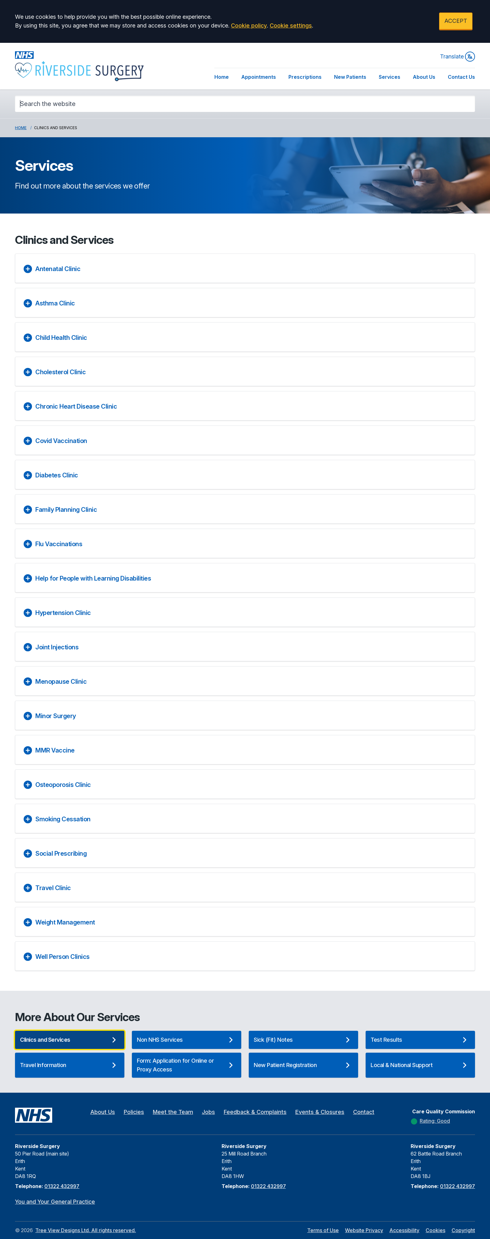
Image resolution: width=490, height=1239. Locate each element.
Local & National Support (420, 1065)
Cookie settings (291, 25)
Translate (457, 57)
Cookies (435, 1230)
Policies (134, 1112)
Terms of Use (323, 1230)
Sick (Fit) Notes (303, 1040)
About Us (424, 77)
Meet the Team (173, 1112)
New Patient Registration (303, 1065)
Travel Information (69, 1065)
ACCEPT (455, 21)
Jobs (208, 1112)
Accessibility (404, 1230)
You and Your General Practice (55, 1201)
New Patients (350, 77)
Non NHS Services (186, 1040)
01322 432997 (61, 1186)
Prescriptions (305, 77)
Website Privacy (364, 1230)
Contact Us (461, 77)
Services (389, 77)
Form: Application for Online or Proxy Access (186, 1065)
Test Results (420, 1040)
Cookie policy (249, 25)
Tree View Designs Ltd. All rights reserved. (85, 1230)
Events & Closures (319, 1112)
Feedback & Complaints (255, 1112)
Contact (363, 1112)
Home (221, 77)
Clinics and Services (69, 1040)
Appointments (258, 77)
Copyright (463, 1230)
